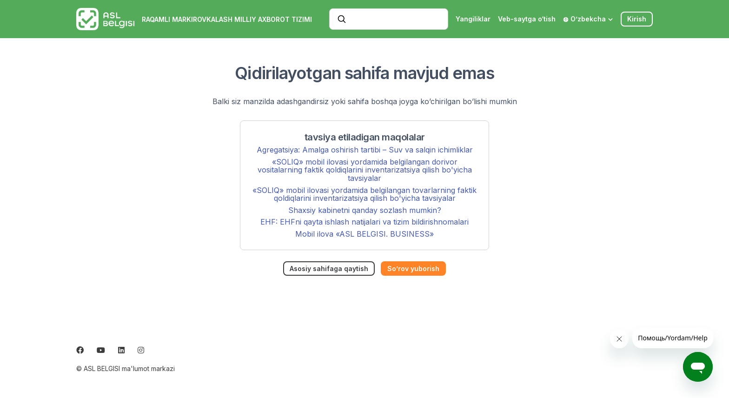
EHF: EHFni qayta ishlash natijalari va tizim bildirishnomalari (364, 221)
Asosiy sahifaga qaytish (329, 268)
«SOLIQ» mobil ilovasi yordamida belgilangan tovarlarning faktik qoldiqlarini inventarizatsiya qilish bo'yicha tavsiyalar (364, 194)
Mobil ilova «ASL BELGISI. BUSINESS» (364, 234)
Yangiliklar (473, 18)
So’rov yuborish (413, 268)
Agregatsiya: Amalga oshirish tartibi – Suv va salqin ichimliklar (365, 149)
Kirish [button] (636, 19)
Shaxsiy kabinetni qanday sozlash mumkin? (364, 210)
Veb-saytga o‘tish (527, 18)
